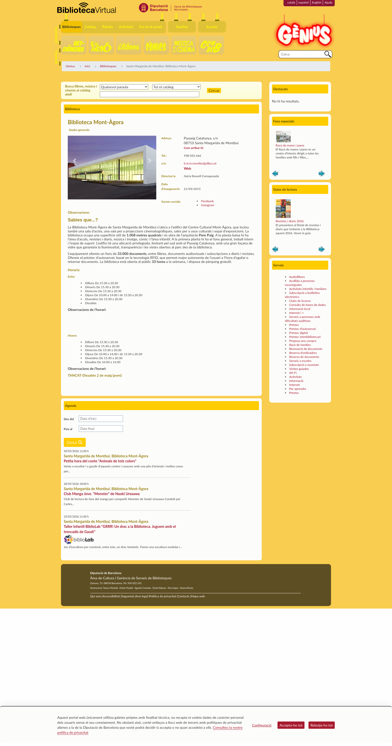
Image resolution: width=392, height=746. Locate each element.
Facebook (207, 201)
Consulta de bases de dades (307, 305)
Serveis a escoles (300, 361)
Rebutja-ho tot (321, 725)
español (303, 2)
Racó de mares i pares (290, 145)
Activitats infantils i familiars (307, 289)
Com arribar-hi (193, 148)
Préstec (294, 325)
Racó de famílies (300, 345)
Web (187, 168)
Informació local (299, 309)
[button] (74, 161)
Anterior (275, 174)
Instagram (207, 205)
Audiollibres (297, 277)
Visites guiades (299, 369)
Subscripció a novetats (304, 365)
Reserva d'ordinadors (303, 353)
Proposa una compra (302, 341)
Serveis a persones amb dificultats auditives (302, 319)
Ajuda (328, 2)
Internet (294, 385)
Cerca (75, 442)
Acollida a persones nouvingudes (300, 283)
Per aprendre (297, 389)
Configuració (262, 725)
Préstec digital (298, 333)
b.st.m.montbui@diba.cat (200, 163)
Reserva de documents (304, 357)
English (317, 2)
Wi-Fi (293, 373)
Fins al (68, 429)
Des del (69, 419)
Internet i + (296, 313)
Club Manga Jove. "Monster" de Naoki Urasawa (102, 494)
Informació (296, 381)
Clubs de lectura (299, 301)
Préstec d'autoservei (302, 329)
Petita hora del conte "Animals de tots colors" (100, 461)
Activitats (295, 377)
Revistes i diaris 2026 (290, 221)
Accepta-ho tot (291, 725)
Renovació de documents (305, 349)
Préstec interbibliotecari (305, 337)
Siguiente (322, 174)
